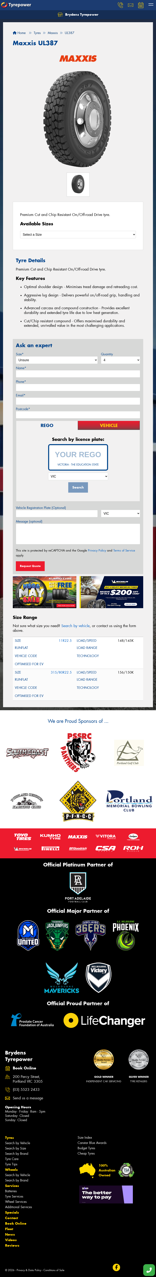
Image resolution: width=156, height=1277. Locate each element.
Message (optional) (29, 521)
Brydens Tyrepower (78, 14)
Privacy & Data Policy (29, 1270)
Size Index (85, 1137)
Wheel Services (16, 1202)
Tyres (9, 1137)
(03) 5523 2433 (26, 1089)
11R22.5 (65, 640)
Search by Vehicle (17, 1143)
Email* (20, 395)
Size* (20, 354)
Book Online (15, 1223)
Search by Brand (16, 1154)
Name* (21, 368)
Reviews (12, 1245)
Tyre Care (11, 1159)
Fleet (9, 1229)
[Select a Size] (78, 234)
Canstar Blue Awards (92, 1143)
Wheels (11, 1169)
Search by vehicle (75, 625)
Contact (11, 1218)
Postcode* (23, 409)
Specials (12, 1212)
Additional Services (18, 1207)
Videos (11, 1240)
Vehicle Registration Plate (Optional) (41, 508)
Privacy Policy (97, 550)
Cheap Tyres (86, 1153)
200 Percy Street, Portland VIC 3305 (28, 1079)
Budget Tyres (86, 1148)
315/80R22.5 (61, 672)
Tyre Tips (11, 1164)
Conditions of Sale (53, 1270)
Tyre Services (14, 1196)
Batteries (11, 1191)
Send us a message (28, 1098)
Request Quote (30, 566)
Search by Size (15, 1148)
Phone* (21, 382)
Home (19, 33)
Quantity (107, 354)
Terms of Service (124, 550)
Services (12, 1185)
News (10, 1234)
